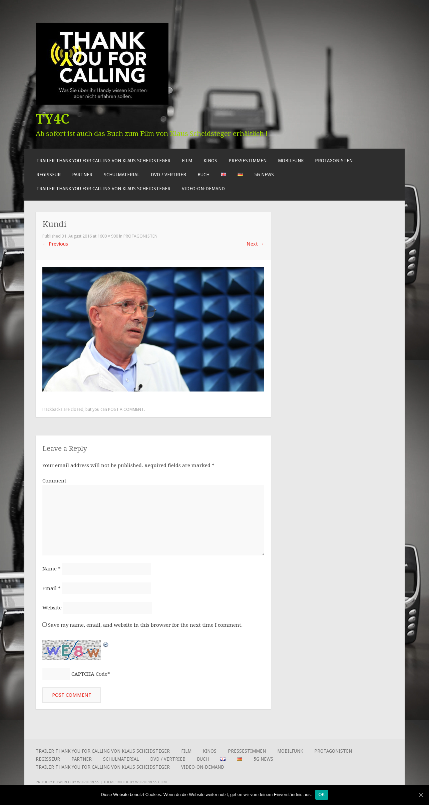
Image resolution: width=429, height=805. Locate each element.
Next (255, 244)
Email (51, 589)
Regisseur (48, 174)
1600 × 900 (107, 236)
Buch (203, 174)
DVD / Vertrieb (168, 174)
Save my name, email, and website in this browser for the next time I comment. (145, 626)
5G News (264, 174)
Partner (82, 174)
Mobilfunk (291, 160)
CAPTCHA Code (89, 674)
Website (52, 608)
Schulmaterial (121, 174)
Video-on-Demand (203, 188)
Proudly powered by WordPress (67, 782)
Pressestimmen (248, 160)
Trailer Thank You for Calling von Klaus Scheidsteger (103, 160)
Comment (54, 481)
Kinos (210, 160)
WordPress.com (151, 782)
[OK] (420, 794)
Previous (55, 244)
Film (187, 160)
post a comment (126, 409)
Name (51, 569)
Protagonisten (334, 160)
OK (322, 794)
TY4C (52, 119)
